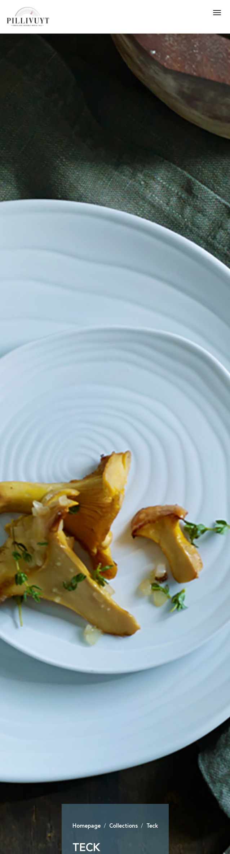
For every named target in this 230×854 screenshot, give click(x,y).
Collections (123, 826)
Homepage (86, 826)
